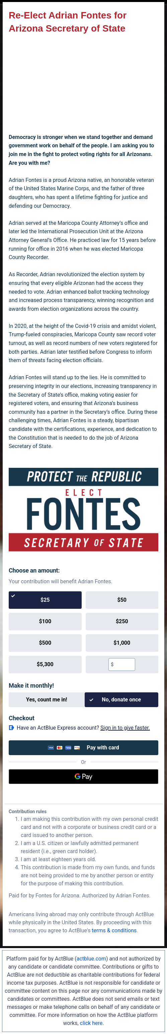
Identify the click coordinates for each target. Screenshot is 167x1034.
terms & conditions (114, 930)
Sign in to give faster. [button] (125, 728)
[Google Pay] (83, 776)
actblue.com (91, 958)
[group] (83, 632)
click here (91, 1023)
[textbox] (124, 664)
